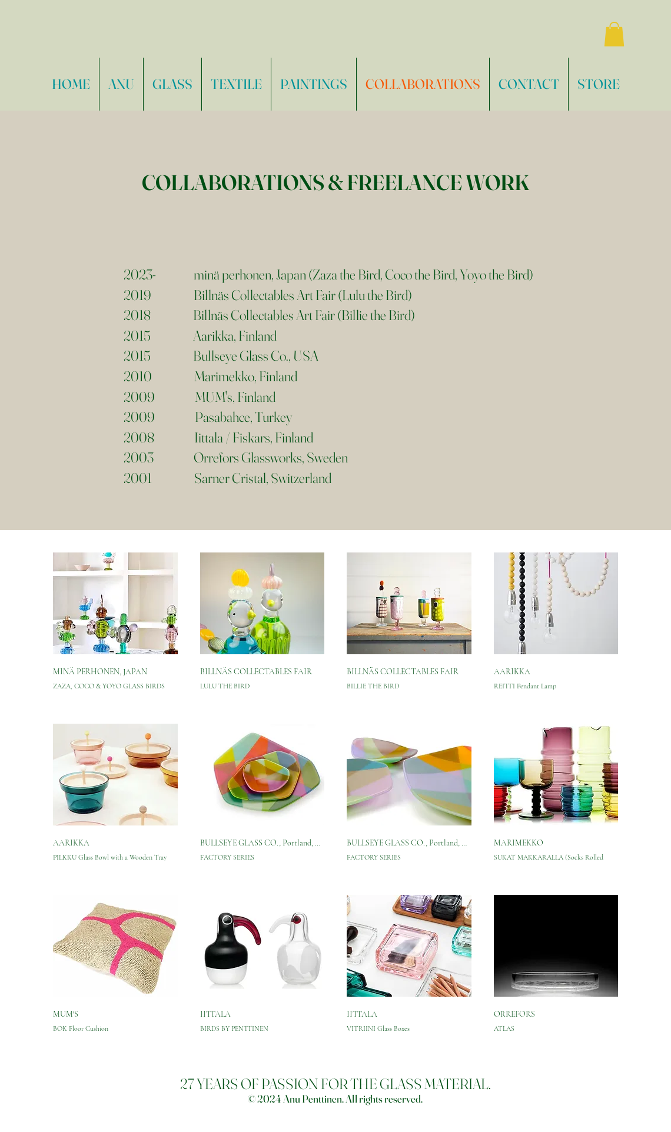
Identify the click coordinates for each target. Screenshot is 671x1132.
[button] (614, 34)
